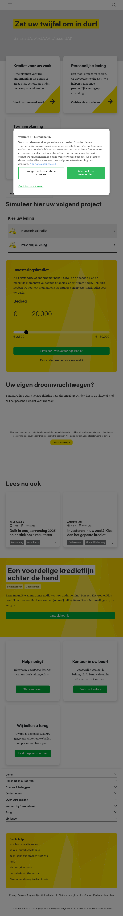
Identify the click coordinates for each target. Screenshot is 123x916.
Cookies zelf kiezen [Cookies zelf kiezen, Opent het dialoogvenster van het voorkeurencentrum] (30, 187)
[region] (61, 162)
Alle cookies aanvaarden (86, 173)
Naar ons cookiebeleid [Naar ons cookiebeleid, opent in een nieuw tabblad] (43, 163)
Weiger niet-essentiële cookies (41, 173)
